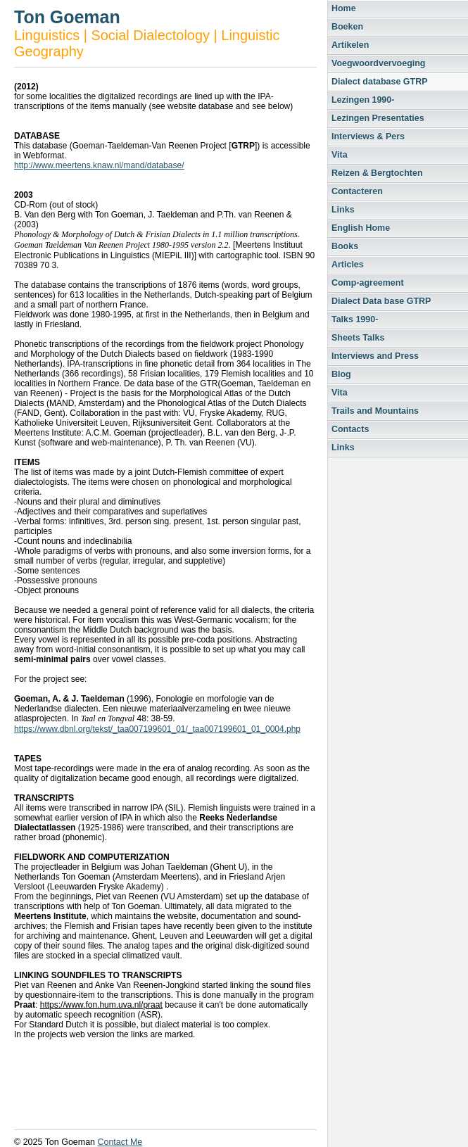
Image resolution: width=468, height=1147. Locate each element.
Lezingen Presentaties (377, 118)
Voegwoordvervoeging (378, 63)
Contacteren (357, 191)
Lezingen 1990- (362, 100)
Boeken (347, 27)
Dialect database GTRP (379, 82)
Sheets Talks (357, 338)
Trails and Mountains (375, 411)
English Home (360, 228)
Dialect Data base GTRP (381, 301)
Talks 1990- (354, 319)
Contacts (350, 429)
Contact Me (119, 1142)
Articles (347, 265)
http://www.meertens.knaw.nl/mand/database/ (99, 165)
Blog (341, 374)
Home (343, 8)
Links (343, 210)
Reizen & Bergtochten (377, 173)
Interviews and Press (375, 356)
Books (344, 246)
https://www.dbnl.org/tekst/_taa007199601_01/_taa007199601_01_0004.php (157, 729)
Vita (339, 155)
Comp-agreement (367, 283)
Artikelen (350, 45)
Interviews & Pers (368, 136)
